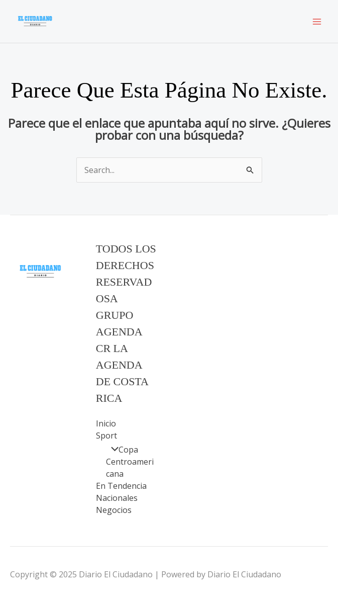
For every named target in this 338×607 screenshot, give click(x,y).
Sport (106, 435)
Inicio (106, 423)
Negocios (114, 509)
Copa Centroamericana (130, 461)
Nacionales (117, 497)
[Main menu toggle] (317, 22)
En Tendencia (121, 485)
